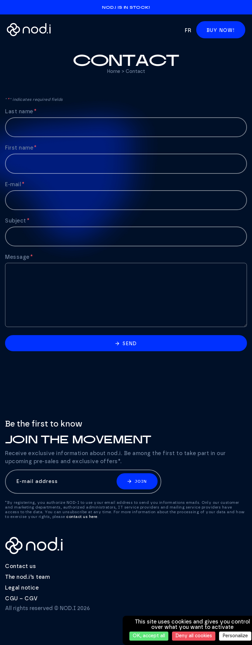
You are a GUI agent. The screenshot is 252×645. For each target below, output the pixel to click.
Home (113, 71)
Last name (21, 111)
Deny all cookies (193, 636)
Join (137, 481)
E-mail (15, 184)
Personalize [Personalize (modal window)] (235, 636)
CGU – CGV (21, 598)
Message (19, 257)
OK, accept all (149, 636)
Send (126, 343)
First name (21, 148)
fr (188, 30)
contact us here (81, 517)
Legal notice (22, 588)
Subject (17, 221)
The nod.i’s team (27, 577)
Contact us (20, 566)
